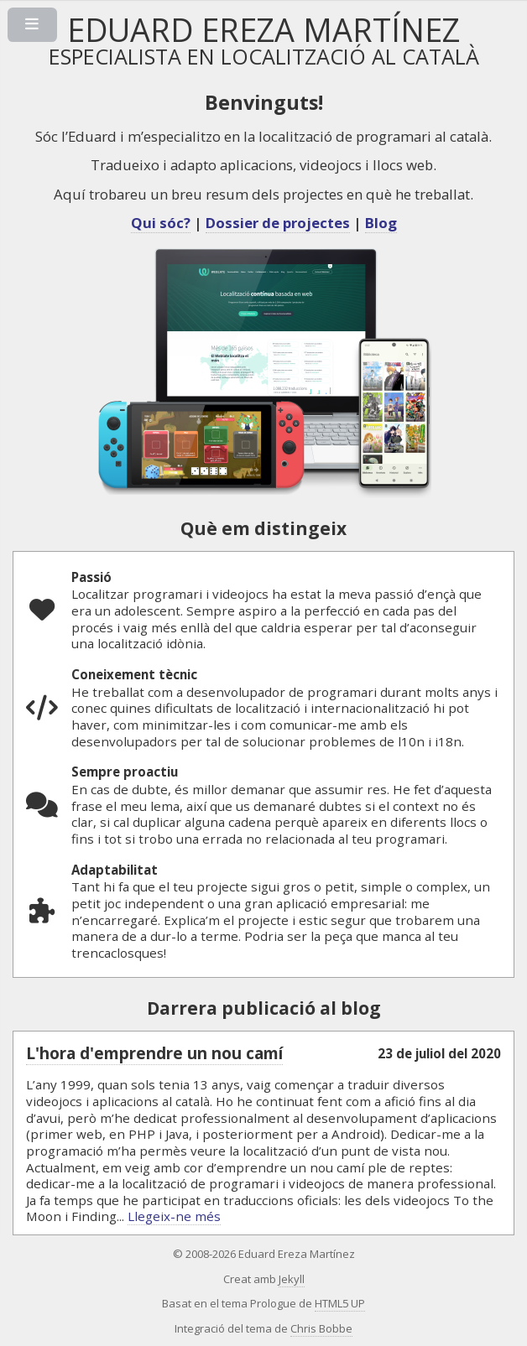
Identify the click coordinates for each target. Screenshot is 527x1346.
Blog (381, 222)
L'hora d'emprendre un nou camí (154, 1053)
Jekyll (292, 1278)
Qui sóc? (160, 222)
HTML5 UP (340, 1303)
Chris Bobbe (321, 1328)
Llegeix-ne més (174, 1216)
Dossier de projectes (278, 222)
